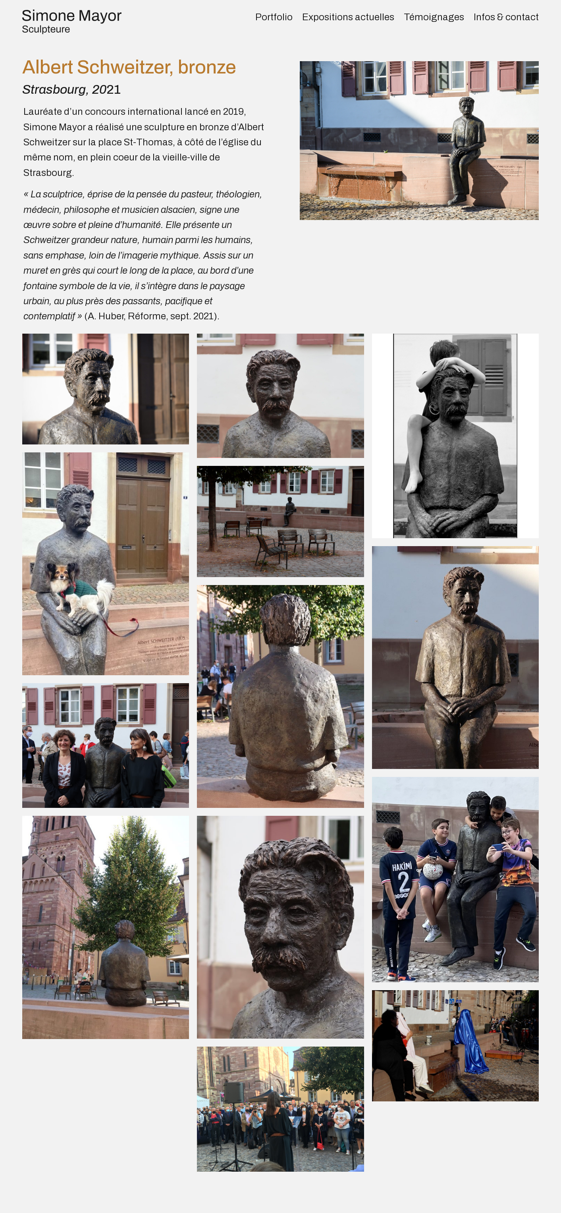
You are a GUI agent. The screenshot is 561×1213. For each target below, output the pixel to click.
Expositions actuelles (348, 17)
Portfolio (274, 17)
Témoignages (434, 17)
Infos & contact (506, 17)
